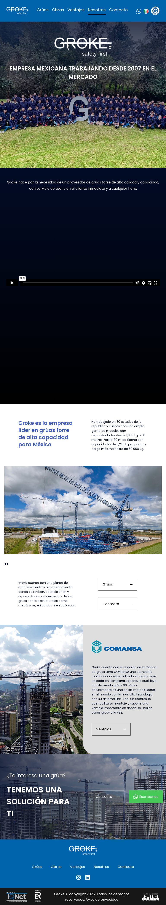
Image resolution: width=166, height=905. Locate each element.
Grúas (43, 10)
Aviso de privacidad (102, 899)
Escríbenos (145, 796)
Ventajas (76, 10)
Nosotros (97, 10)
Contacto (118, 10)
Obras (58, 10)
